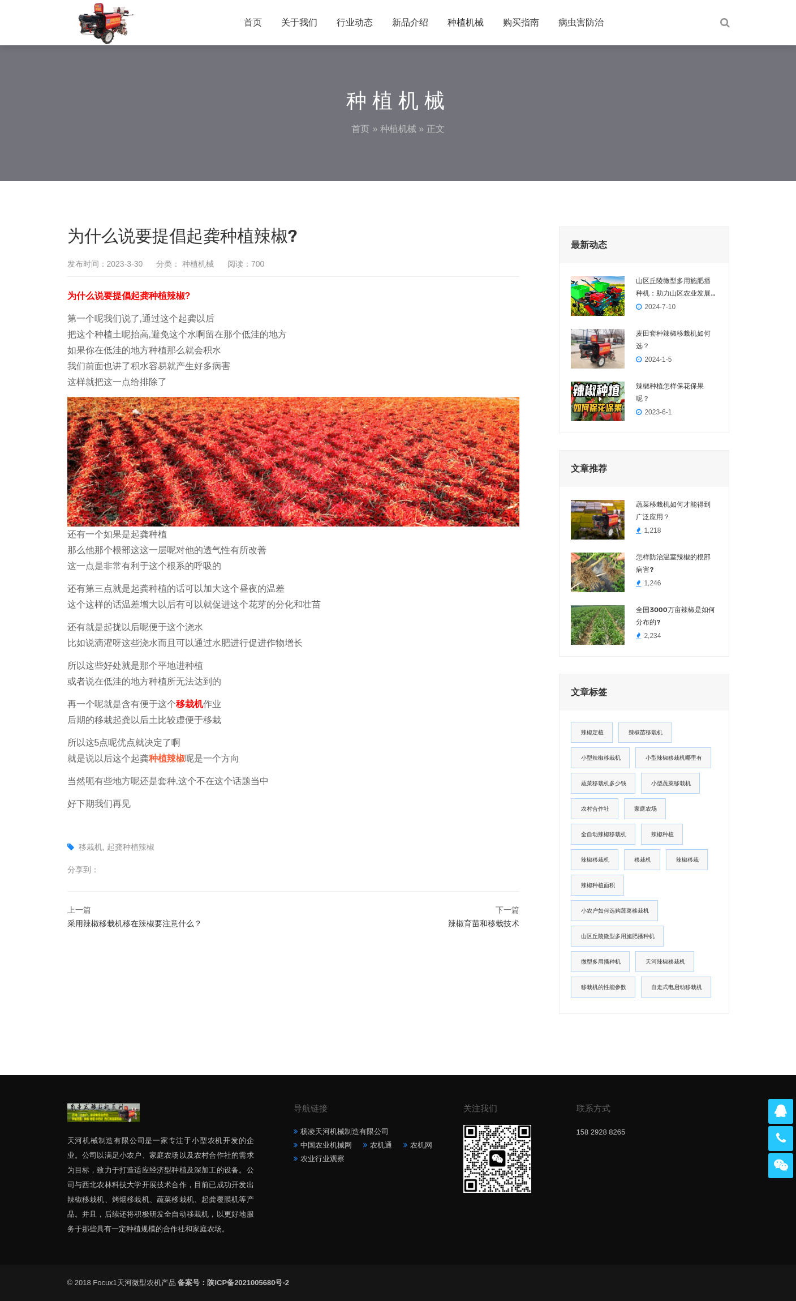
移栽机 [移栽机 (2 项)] (642, 860)
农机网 (421, 1145)
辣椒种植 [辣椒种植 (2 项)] (662, 834)
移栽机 (90, 846)
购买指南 (521, 22)
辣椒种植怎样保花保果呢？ (670, 392)
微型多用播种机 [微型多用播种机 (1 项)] (601, 961)
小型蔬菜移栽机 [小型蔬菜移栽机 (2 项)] (671, 783)
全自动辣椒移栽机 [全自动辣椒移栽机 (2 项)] (603, 834)
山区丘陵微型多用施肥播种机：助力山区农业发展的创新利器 (673, 288)
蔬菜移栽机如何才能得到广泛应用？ (673, 510)
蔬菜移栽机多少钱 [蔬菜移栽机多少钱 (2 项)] (603, 783)
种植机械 (466, 22)
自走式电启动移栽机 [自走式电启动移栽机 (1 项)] (676, 987)
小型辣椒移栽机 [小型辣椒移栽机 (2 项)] (601, 758)
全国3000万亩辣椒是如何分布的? (675, 616)
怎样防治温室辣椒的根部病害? (673, 563)
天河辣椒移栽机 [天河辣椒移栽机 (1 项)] (665, 961)
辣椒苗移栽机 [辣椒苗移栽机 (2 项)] (645, 732)
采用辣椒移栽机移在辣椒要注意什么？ (134, 923)
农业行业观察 (322, 1158)
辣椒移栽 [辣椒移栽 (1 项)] (687, 860)
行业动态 (355, 22)
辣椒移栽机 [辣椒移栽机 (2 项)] (595, 860)
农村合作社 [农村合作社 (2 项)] (595, 809)
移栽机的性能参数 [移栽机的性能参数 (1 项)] (603, 987)
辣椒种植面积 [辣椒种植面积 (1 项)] (598, 885)
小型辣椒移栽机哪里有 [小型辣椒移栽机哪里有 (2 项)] (674, 758)
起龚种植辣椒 (130, 846)
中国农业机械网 (326, 1145)
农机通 (381, 1145)
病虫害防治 (581, 22)
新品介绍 (410, 22)
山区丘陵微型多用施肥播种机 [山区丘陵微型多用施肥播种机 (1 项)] (618, 936)
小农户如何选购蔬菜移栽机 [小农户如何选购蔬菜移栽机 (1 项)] (615, 911)
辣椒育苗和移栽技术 (483, 923)
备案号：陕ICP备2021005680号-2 (233, 1282)
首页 (253, 22)
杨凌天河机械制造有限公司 (344, 1131)
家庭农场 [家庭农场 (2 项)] (645, 809)
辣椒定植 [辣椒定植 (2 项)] (592, 732)
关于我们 (299, 22)
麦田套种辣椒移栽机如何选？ (673, 339)
